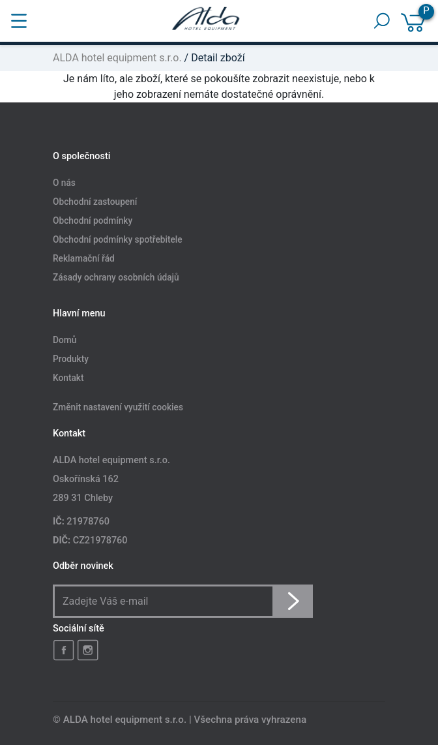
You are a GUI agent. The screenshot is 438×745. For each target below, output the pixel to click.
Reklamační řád (84, 258)
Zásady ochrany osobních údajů (116, 277)
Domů (64, 340)
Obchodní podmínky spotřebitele (117, 239)
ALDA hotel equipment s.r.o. (117, 58)
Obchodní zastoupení (95, 201)
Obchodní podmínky (92, 220)
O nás (64, 183)
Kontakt (68, 378)
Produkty (71, 359)
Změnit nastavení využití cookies (118, 408)
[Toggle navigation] (19, 21)
